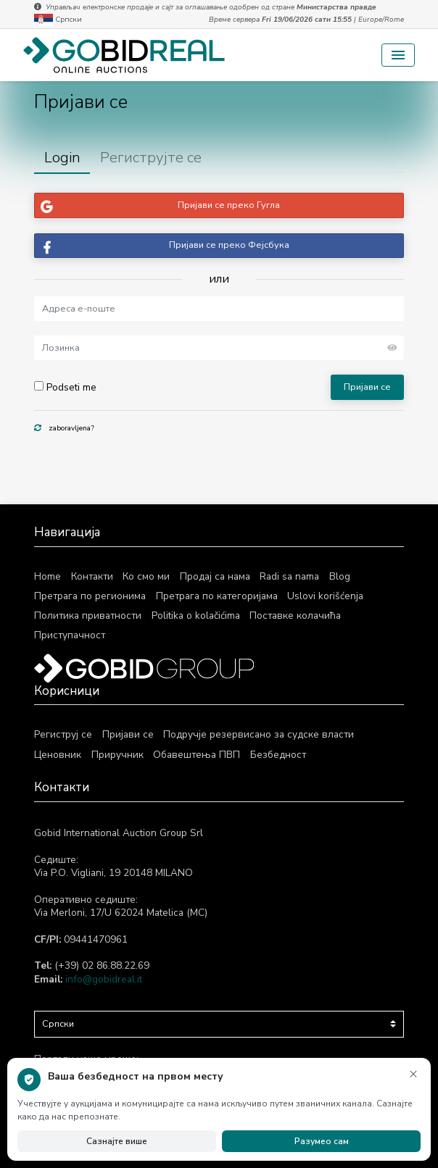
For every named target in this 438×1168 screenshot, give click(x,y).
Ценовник (57, 754)
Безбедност (277, 754)
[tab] (62, 158)
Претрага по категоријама (217, 596)
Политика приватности (87, 615)
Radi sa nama (289, 576)
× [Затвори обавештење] (413, 1073)
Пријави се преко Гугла (157, 205)
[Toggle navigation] (398, 55)
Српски (58, 20)
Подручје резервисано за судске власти (258, 734)
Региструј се (63, 734)
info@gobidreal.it (103, 979)
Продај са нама (215, 576)
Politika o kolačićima (196, 615)
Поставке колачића (295, 615)
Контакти (92, 576)
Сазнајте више (116, 1141)
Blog (339, 576)
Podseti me (65, 387)
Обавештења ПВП (196, 754)
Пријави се (367, 386)
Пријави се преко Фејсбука (162, 246)
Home (47, 576)
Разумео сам (321, 1141)
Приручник (117, 754)
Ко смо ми (146, 576)
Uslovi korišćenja (325, 596)
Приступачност (69, 635)
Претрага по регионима (90, 596)
